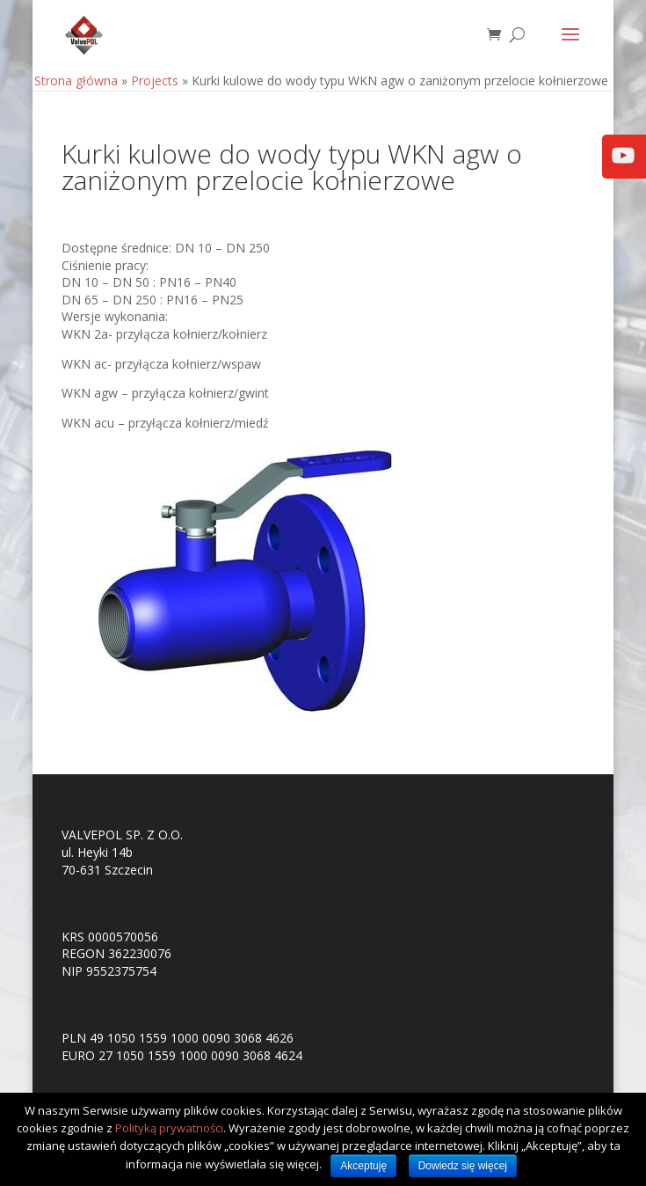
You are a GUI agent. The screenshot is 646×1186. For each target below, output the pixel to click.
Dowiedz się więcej (462, 1166)
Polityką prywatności (169, 1128)
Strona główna (76, 80)
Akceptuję (363, 1166)
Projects (154, 80)
